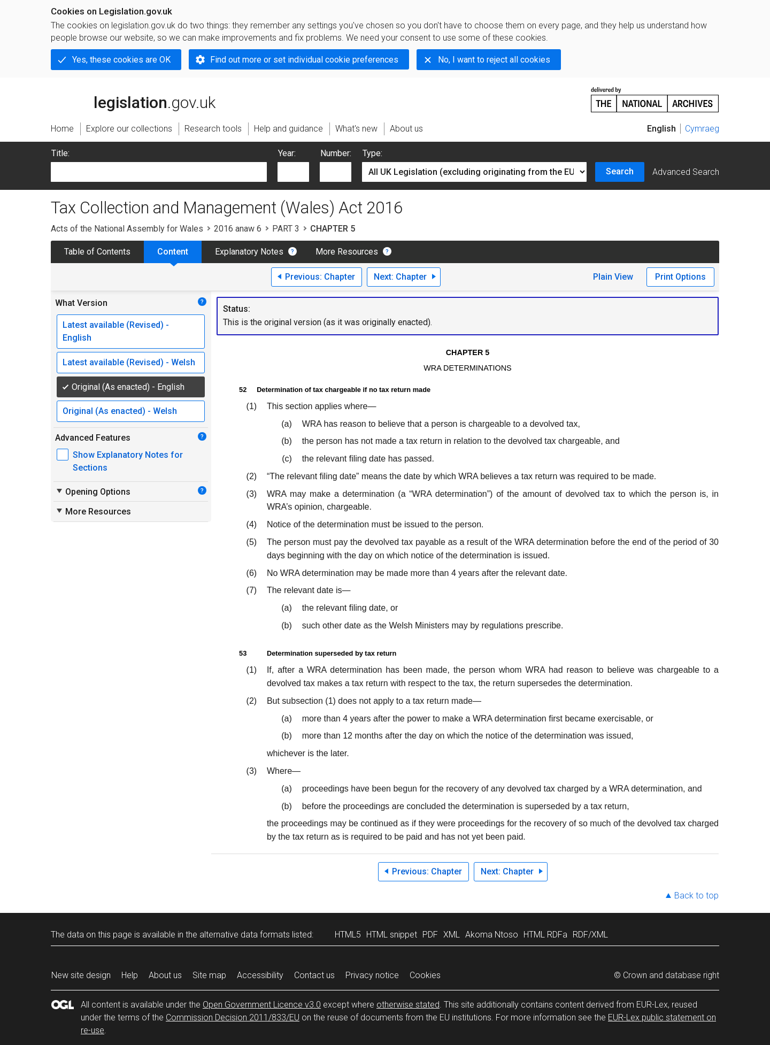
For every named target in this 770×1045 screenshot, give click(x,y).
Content (172, 252)
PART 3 (285, 229)
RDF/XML (590, 934)
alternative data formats (244, 934)
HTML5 (348, 934)
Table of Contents (97, 252)
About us (165, 975)
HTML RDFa (545, 934)
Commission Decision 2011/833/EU (232, 1017)
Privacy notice (372, 975)
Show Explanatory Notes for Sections (128, 461)
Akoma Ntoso (491, 934)
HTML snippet (391, 934)
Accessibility (260, 975)
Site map (209, 975)
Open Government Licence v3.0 (262, 1005)
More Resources (346, 252)
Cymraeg (702, 129)
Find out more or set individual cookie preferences (304, 60)
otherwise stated (408, 1005)
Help (129, 975)
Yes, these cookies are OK (121, 60)
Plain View (613, 277)
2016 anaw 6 (237, 229)
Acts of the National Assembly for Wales (127, 229)
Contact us (314, 975)
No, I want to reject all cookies (494, 60)
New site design (81, 975)
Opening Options (92, 491)
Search (620, 171)
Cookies (425, 975)
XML (451, 934)
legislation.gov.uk (133, 99)
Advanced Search (685, 172)
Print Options (680, 277)
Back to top (696, 895)
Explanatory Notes (249, 252)
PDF (430, 934)
